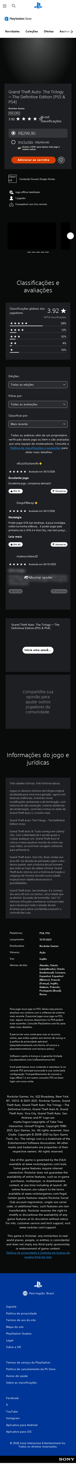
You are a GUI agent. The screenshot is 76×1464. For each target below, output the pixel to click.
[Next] (70, 235)
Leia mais (15, 536)
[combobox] (38, 384)
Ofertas (49, 31)
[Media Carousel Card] (31, 235)
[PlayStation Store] (18, 18)
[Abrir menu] (4, 6)
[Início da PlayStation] (38, 5)
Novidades (12, 31)
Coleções (32, 31)
